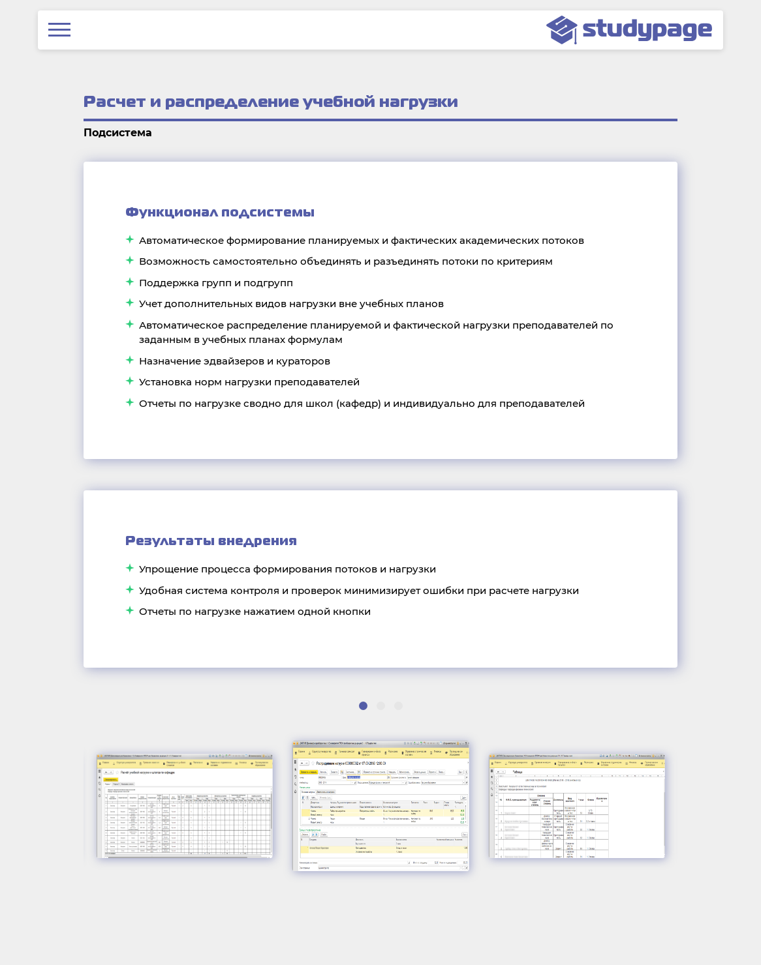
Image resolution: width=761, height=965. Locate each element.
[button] (363, 706)
